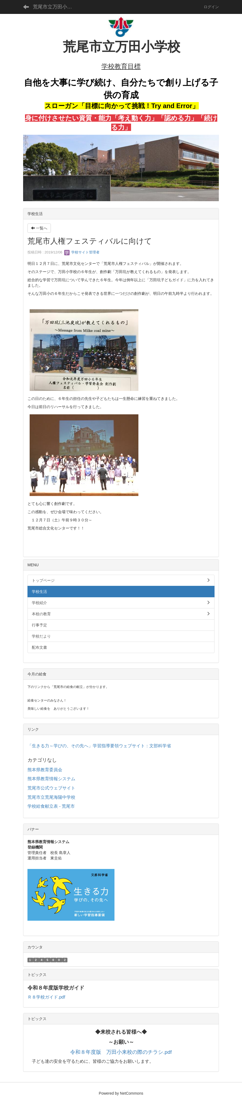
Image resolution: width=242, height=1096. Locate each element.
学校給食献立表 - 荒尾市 (51, 806)
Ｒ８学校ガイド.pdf (46, 997)
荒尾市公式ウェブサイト (51, 788)
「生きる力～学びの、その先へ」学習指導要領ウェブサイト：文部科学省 (99, 745)
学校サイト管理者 (82, 252)
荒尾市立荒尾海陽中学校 (51, 797)
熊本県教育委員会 (44, 769)
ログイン (211, 7)
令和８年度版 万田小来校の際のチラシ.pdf (121, 1052)
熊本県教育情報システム (51, 778)
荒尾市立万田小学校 (55, 7)
